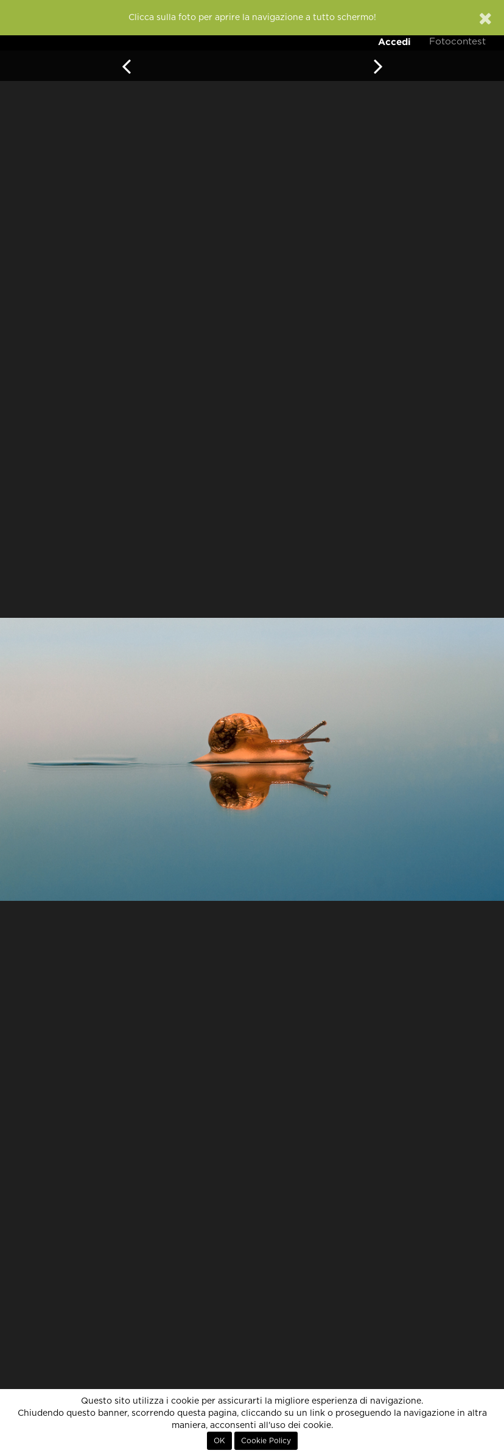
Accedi (394, 42)
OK (219, 1440)
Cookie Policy (266, 1440)
